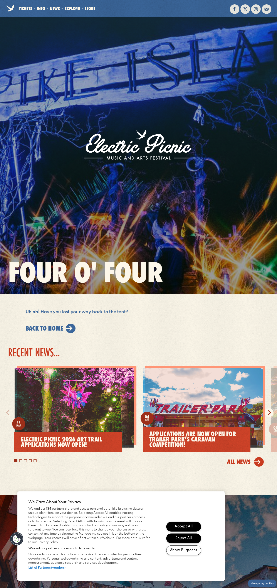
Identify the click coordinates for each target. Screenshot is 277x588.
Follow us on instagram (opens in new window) (256, 9)
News (55, 8)
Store (90, 8)
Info (41, 8)
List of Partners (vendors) (46, 567)
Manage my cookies (262, 583)
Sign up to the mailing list (266, 9)
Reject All (183, 538)
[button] (17, 539)
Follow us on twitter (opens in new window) (245, 9)
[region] (121, 536)
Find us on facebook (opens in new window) (234, 9)
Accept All (184, 526)
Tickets (25, 8)
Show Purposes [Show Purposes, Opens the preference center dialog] (183, 550)
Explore (72, 8)
